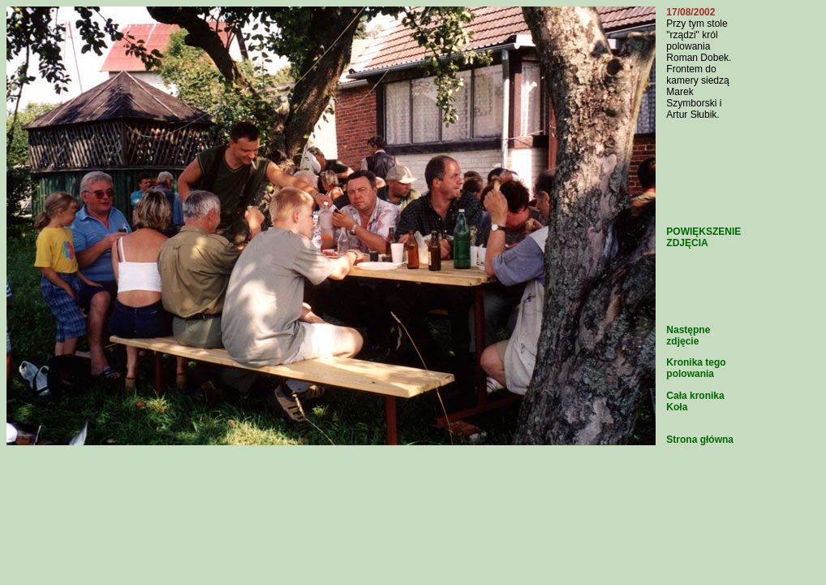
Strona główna (700, 439)
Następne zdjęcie (688, 335)
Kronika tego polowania (695, 368)
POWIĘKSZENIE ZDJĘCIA (703, 237)
